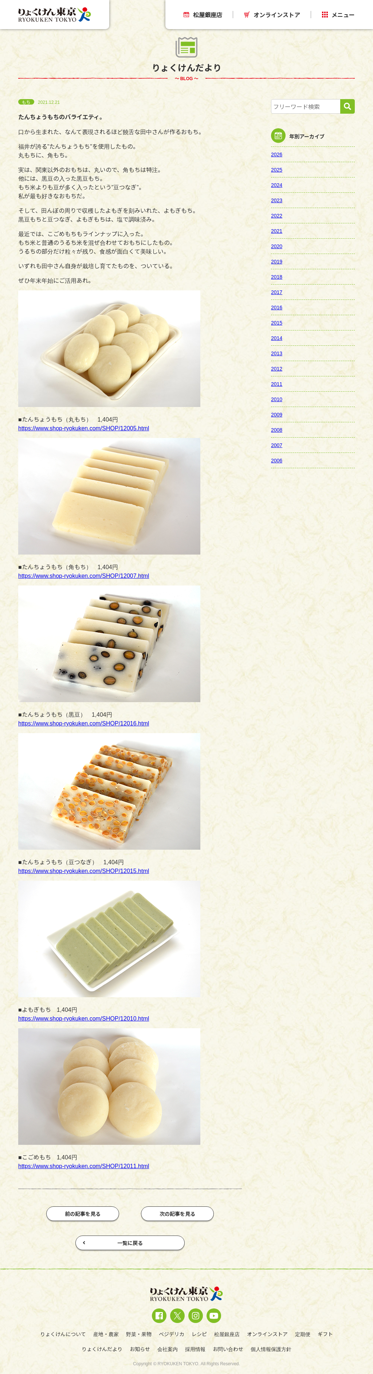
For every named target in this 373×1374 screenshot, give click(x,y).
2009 (276, 414)
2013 (276, 353)
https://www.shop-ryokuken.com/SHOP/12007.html (83, 575)
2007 (276, 445)
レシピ (199, 1334)
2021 (276, 230)
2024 (276, 184)
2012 (276, 368)
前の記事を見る (83, 1213)
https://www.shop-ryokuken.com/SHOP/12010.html (83, 1018)
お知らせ (140, 1349)
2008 (276, 429)
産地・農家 (106, 1334)
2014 (276, 337)
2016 (276, 307)
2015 (276, 322)
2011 (276, 383)
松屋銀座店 (203, 14)
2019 (276, 261)
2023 (276, 200)
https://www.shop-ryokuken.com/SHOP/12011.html (83, 1165)
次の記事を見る (177, 1213)
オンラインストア (272, 14)
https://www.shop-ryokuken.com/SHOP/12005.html (83, 427)
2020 (276, 246)
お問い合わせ (228, 1349)
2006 (276, 460)
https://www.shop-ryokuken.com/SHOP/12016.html (83, 723)
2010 (276, 399)
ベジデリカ (171, 1334)
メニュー (338, 14)
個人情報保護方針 (271, 1349)
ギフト (325, 1334)
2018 (276, 276)
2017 (276, 291)
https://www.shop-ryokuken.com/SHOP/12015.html (83, 870)
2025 (276, 169)
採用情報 (195, 1349)
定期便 (302, 1334)
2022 (276, 215)
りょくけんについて (63, 1334)
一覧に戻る (113, 1242)
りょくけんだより (102, 1349)
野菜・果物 (139, 1334)
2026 (276, 154)
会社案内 (167, 1349)
